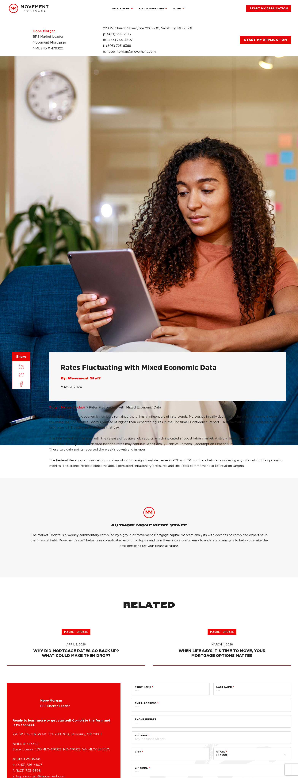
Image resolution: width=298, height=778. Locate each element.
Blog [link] (53, 407)
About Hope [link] (122, 8)
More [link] (179, 8)
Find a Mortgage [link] (153, 8)
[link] (29, 8)
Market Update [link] (73, 407)
